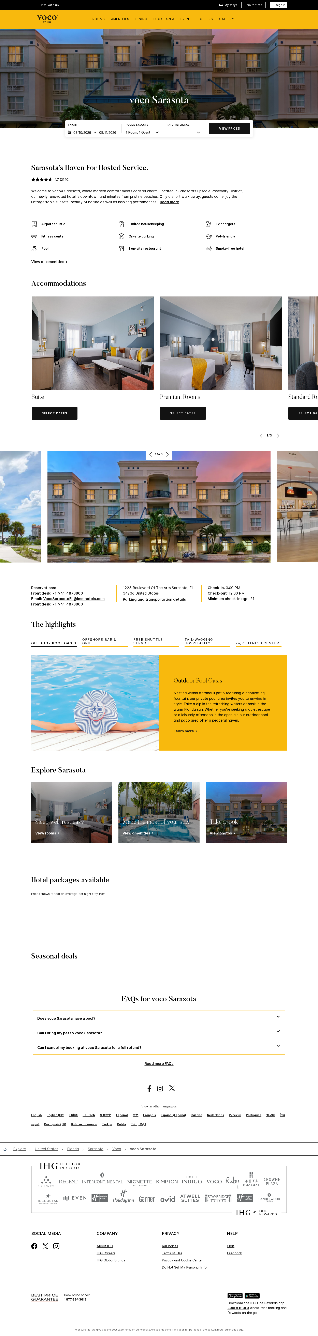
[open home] (6, 1149)
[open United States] (46, 1149)
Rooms (98, 19)
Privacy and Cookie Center (182, 1260)
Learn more (184, 731)
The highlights (53, 625)
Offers (206, 19)
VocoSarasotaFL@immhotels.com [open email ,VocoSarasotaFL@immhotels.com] (74, 599)
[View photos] (222, 834)
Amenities (120, 19)
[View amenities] (137, 834)
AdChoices (170, 1246)
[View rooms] (46, 834)
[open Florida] (73, 1149)
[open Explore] (20, 1149)
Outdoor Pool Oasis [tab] (53, 643)
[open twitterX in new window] (170, 1089)
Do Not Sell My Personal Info (184, 1267)
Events (187, 19)
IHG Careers (106, 1253)
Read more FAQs (159, 1063)
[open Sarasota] (95, 1149)
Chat (230, 1246)
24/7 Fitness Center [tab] (257, 643)
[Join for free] (253, 5)
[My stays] (228, 5)
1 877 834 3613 (75, 1299)
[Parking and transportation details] (154, 599)
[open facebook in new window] (147, 1089)
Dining (141, 19)
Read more (169, 202)
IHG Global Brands (111, 1260)
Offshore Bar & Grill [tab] (99, 641)
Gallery (226, 19)
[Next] (277, 435)
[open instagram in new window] (158, 1089)
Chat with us (49, 5)
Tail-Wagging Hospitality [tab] (199, 641)
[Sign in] (278, 5)
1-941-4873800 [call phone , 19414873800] (69, 593)
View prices (229, 128)
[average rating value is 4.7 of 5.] (45, 179)
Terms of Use (172, 1253)
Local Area (164, 19)
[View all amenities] (48, 262)
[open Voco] (117, 1149)
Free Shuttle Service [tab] (148, 641)
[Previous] (261, 435)
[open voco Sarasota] (142, 1149)
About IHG (105, 1246)
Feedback (234, 1253)
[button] (54, 413)
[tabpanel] (159, 703)
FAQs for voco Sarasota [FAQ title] (159, 999)
